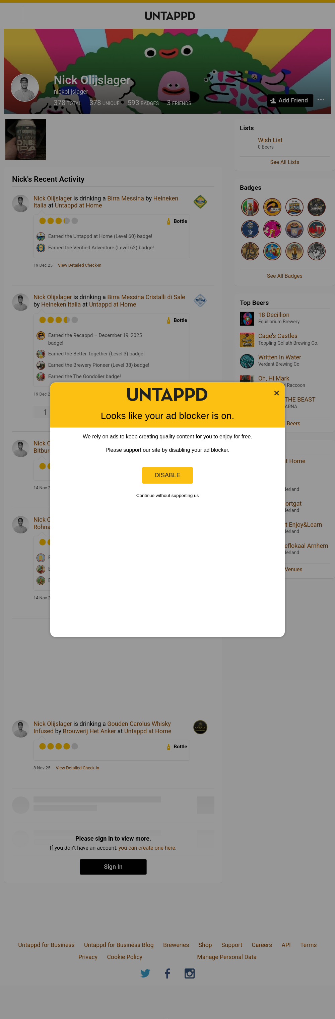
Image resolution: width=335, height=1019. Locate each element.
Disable (167, 475)
